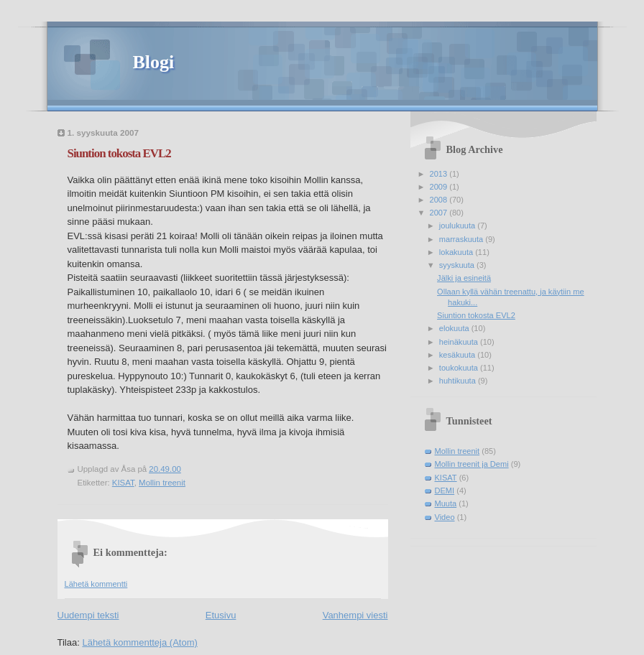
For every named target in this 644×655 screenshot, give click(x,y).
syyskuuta (458, 265)
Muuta (446, 503)
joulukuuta (458, 225)
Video (445, 517)
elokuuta (455, 328)
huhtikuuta (458, 380)
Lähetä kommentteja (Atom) (139, 642)
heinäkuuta (459, 342)
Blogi (154, 62)
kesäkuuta (458, 354)
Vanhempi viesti (355, 615)
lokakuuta (457, 252)
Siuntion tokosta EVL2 (119, 153)
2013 (440, 173)
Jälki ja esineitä (464, 278)
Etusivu (221, 615)
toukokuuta (459, 367)
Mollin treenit (162, 482)
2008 (440, 199)
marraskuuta (462, 239)
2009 (440, 186)
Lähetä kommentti (96, 584)
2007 (440, 212)
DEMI (445, 490)
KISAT (123, 482)
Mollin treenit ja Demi (472, 464)
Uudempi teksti (88, 615)
